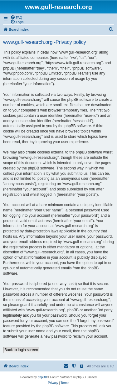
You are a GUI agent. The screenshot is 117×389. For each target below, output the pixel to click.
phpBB (42, 377)
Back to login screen (21, 350)
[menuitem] (16, 17)
